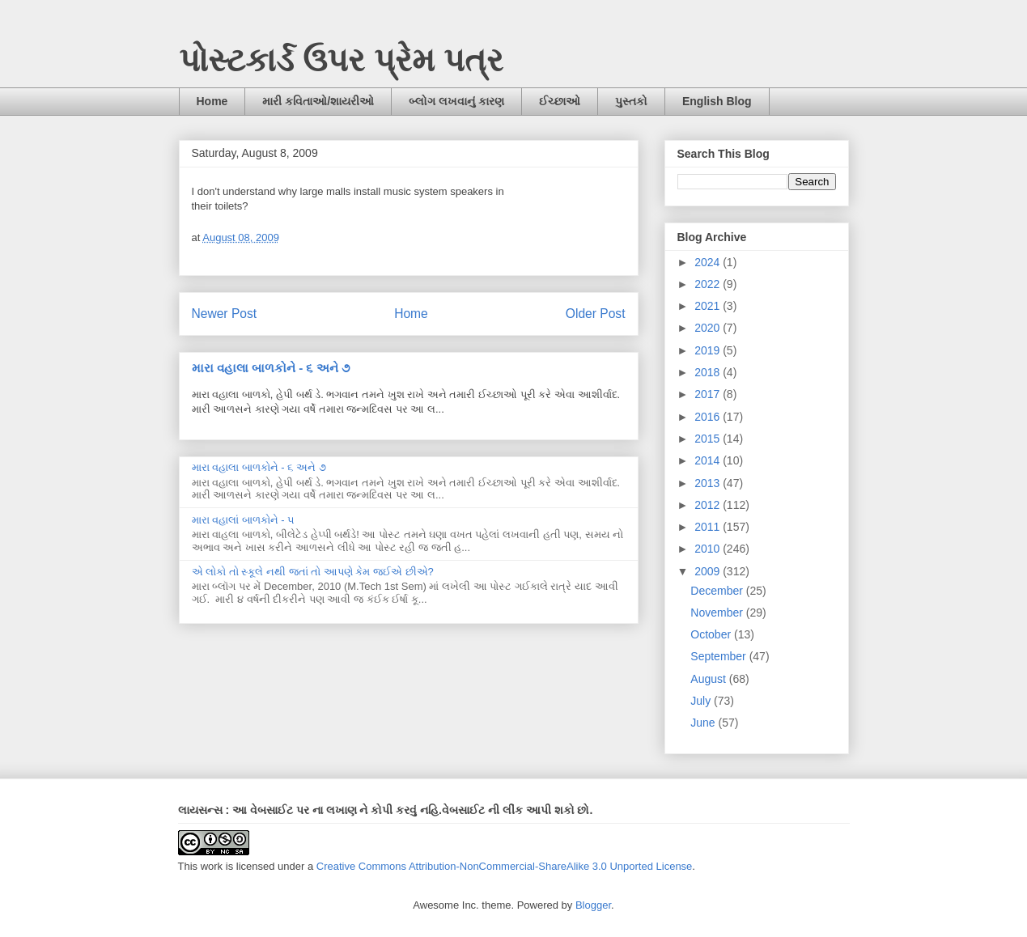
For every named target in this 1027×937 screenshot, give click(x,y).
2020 (708, 327)
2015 (708, 438)
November (717, 612)
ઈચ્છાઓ (559, 101)
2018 (708, 372)
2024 (708, 262)
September (719, 656)
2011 (708, 526)
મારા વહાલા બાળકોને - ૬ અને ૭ (271, 368)
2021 (708, 305)
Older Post (596, 313)
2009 (708, 571)
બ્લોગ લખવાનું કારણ (456, 101)
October (712, 634)
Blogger (593, 905)
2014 (708, 460)
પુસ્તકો (631, 101)
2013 (708, 483)
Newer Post (224, 313)
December (717, 590)
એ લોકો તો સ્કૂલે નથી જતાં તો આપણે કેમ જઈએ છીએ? (313, 572)
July (702, 700)
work (212, 866)
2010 (708, 548)
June (704, 722)
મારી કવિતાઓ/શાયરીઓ (318, 101)
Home (212, 101)
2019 (708, 350)
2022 (708, 284)
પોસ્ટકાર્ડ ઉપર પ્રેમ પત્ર (341, 60)
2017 (708, 394)
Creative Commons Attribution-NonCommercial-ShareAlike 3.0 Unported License (504, 866)
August (709, 678)
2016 (708, 416)
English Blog (717, 101)
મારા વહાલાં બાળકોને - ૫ (243, 520)
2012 (708, 504)
